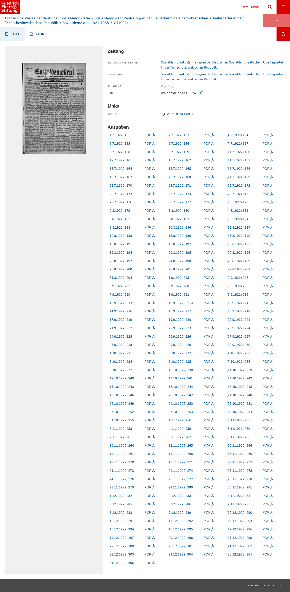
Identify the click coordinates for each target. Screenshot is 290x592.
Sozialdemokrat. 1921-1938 (86, 22)
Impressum (252, 585)
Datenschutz (272, 585)
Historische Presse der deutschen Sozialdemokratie (47, 18)
